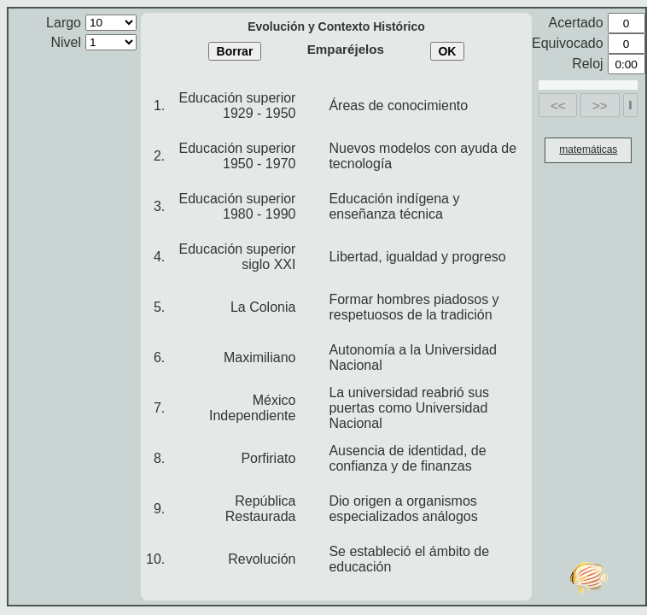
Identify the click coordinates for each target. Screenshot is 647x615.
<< (558, 105)
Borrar (235, 51)
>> (600, 105)
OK (447, 51)
